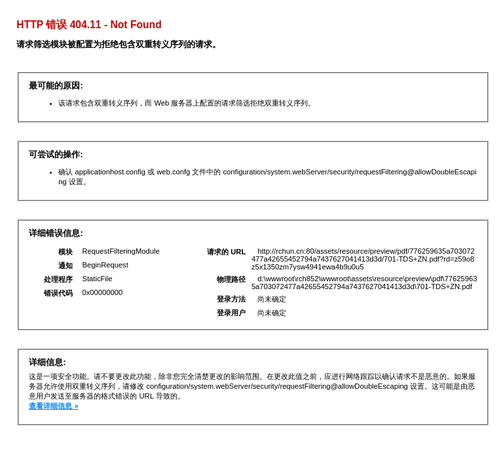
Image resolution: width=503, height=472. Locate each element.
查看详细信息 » (53, 406)
